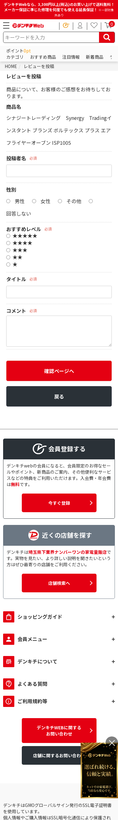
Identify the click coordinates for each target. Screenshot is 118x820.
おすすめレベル (23, 229)
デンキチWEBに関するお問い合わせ (59, 730)
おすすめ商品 (43, 57)
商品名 (13, 106)
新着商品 (94, 57)
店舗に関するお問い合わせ (59, 755)
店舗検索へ (59, 583)
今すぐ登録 (59, 503)
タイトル (16, 279)
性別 (11, 189)
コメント (16, 310)
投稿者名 (16, 158)
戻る (59, 396)
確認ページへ (59, 371)
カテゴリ (15, 57)
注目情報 (71, 57)
